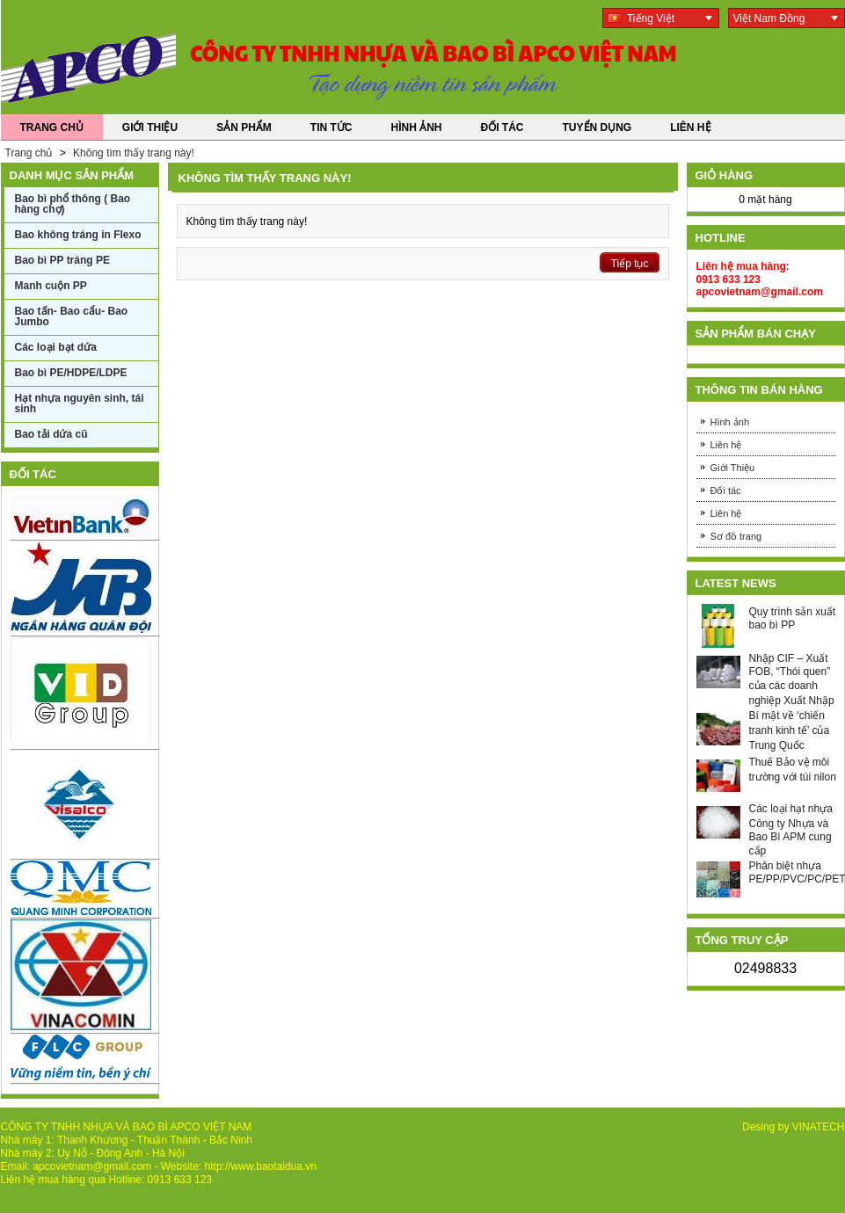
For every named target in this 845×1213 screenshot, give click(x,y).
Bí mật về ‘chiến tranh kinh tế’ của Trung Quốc (789, 730)
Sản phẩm (244, 127)
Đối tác (502, 127)
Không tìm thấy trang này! (133, 153)
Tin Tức (331, 127)
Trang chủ (30, 153)
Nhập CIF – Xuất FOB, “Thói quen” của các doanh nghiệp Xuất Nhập (791, 679)
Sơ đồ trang (736, 536)
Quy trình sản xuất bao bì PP (792, 618)
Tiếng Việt (641, 18)
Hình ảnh (416, 127)
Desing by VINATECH (793, 1127)
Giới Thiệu (150, 127)
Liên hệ (726, 444)
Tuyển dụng (597, 127)
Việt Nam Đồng (769, 18)
